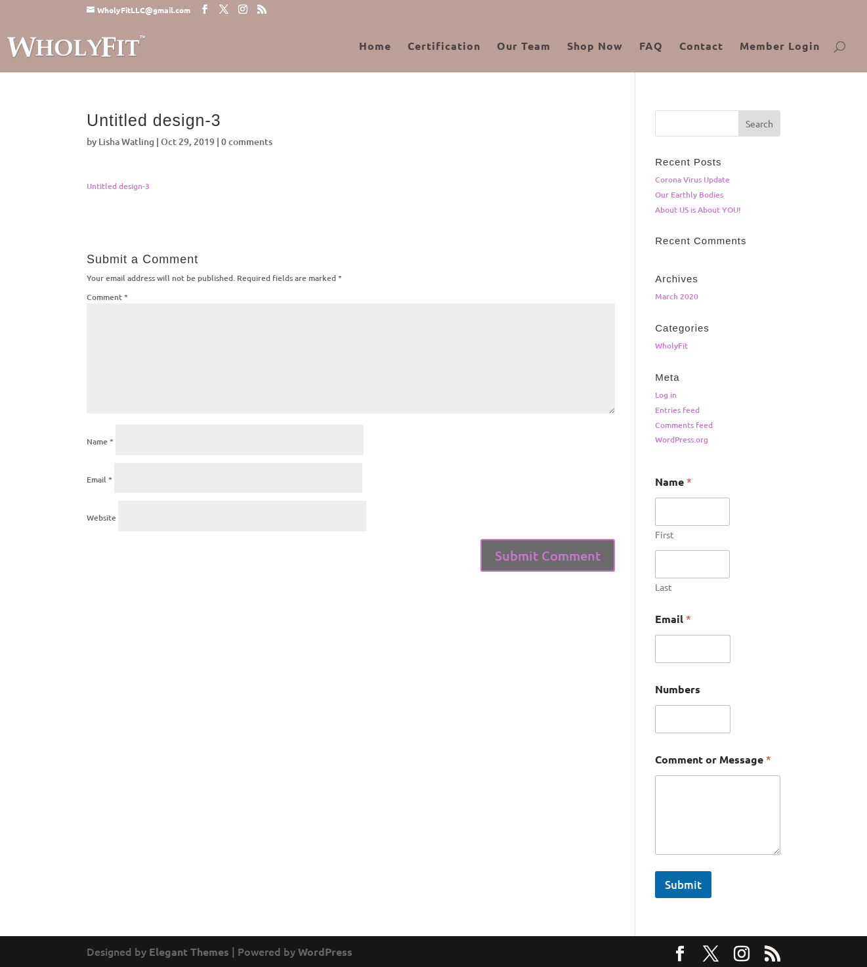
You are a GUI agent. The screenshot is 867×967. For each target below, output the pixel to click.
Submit (683, 884)
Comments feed (684, 425)
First (664, 534)
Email (99, 479)
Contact (701, 47)
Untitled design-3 (118, 186)
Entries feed (677, 410)
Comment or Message (713, 759)
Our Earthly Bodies (689, 194)
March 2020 (676, 296)
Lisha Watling (126, 141)
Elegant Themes (189, 951)
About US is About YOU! (698, 209)
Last (663, 587)
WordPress (325, 951)
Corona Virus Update (692, 179)
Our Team (524, 47)
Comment (107, 297)
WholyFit (671, 345)
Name (100, 441)
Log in (666, 394)
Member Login (780, 47)
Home (375, 47)
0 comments (246, 141)
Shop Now (595, 47)
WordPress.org (681, 439)
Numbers (677, 689)
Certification (444, 47)
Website (101, 517)
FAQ (651, 47)
